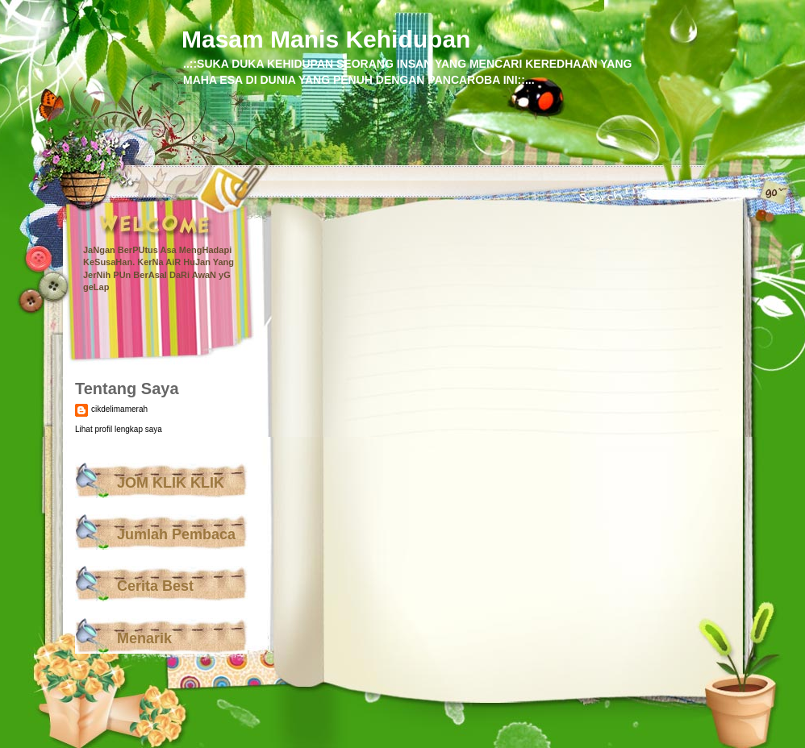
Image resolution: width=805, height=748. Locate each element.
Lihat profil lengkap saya (118, 429)
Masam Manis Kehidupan (325, 39)
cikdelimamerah (119, 409)
